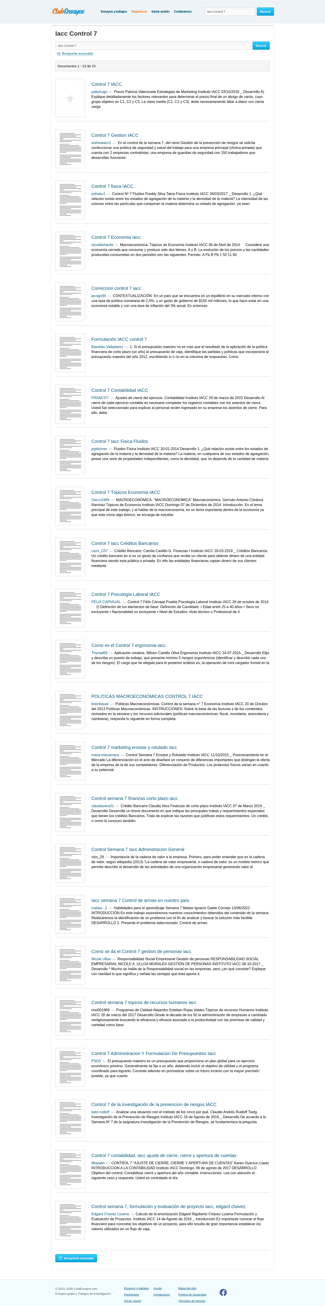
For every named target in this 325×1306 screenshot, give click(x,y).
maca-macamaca (105, 755)
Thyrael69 (99, 653)
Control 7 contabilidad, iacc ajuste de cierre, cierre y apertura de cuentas (164, 1155)
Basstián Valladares (107, 347)
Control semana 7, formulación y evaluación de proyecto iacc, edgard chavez (168, 1206)
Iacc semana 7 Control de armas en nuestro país (140, 900)
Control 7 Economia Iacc (116, 237)
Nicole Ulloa (101, 959)
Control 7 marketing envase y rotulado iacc (134, 747)
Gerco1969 (100, 500)
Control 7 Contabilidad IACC (119, 390)
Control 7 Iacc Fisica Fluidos (119, 441)
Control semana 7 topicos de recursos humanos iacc (144, 1002)
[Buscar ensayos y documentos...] (229, 11)
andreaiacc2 (101, 143)
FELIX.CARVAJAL (106, 602)
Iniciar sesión (160, 11)
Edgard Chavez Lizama (110, 1214)
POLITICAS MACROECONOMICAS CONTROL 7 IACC (147, 696)
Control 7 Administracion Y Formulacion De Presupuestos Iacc (153, 1053)
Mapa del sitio (187, 1288)
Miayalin (98, 1163)
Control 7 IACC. (107, 84)
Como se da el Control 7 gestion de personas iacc (141, 951)
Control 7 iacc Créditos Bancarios (124, 543)
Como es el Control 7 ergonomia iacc (128, 645)
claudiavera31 (102, 806)
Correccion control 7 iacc (116, 288)
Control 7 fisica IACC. (113, 186)
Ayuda (157, 1288)
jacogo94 (98, 296)
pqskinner (99, 449)
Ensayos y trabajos (114, 11)
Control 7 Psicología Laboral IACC (125, 594)
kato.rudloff (100, 1112)
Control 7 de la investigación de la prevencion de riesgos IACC (154, 1104)
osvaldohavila (102, 245)
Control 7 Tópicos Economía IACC (125, 492)
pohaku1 (98, 194)
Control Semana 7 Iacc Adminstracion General (137, 849)
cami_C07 (99, 551)
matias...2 (99, 908)
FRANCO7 (100, 398)
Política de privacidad (192, 1294)
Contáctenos (182, 11)
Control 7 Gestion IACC (115, 135)
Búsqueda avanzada (76, 1258)
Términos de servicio (191, 1301)
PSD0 (96, 1061)
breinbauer (100, 704)
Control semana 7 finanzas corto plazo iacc (134, 798)
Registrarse (139, 11)
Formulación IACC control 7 (119, 339)
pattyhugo (99, 92)
